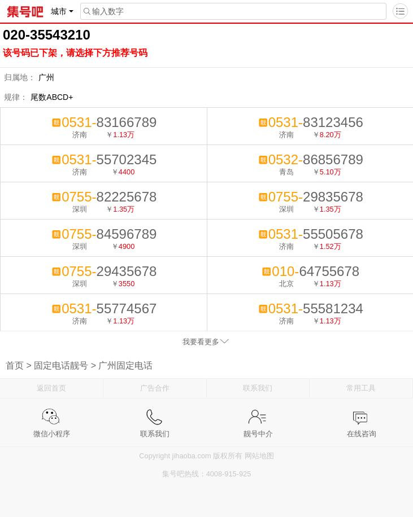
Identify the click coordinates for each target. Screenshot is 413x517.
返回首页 (51, 388)
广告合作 (154, 388)
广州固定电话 (125, 365)
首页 (15, 365)
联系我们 (257, 388)
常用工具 (361, 388)
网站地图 (259, 456)
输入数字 (102, 11)
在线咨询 (361, 417)
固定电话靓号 (61, 365)
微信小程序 (51, 417)
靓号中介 (258, 417)
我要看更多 (200, 342)
